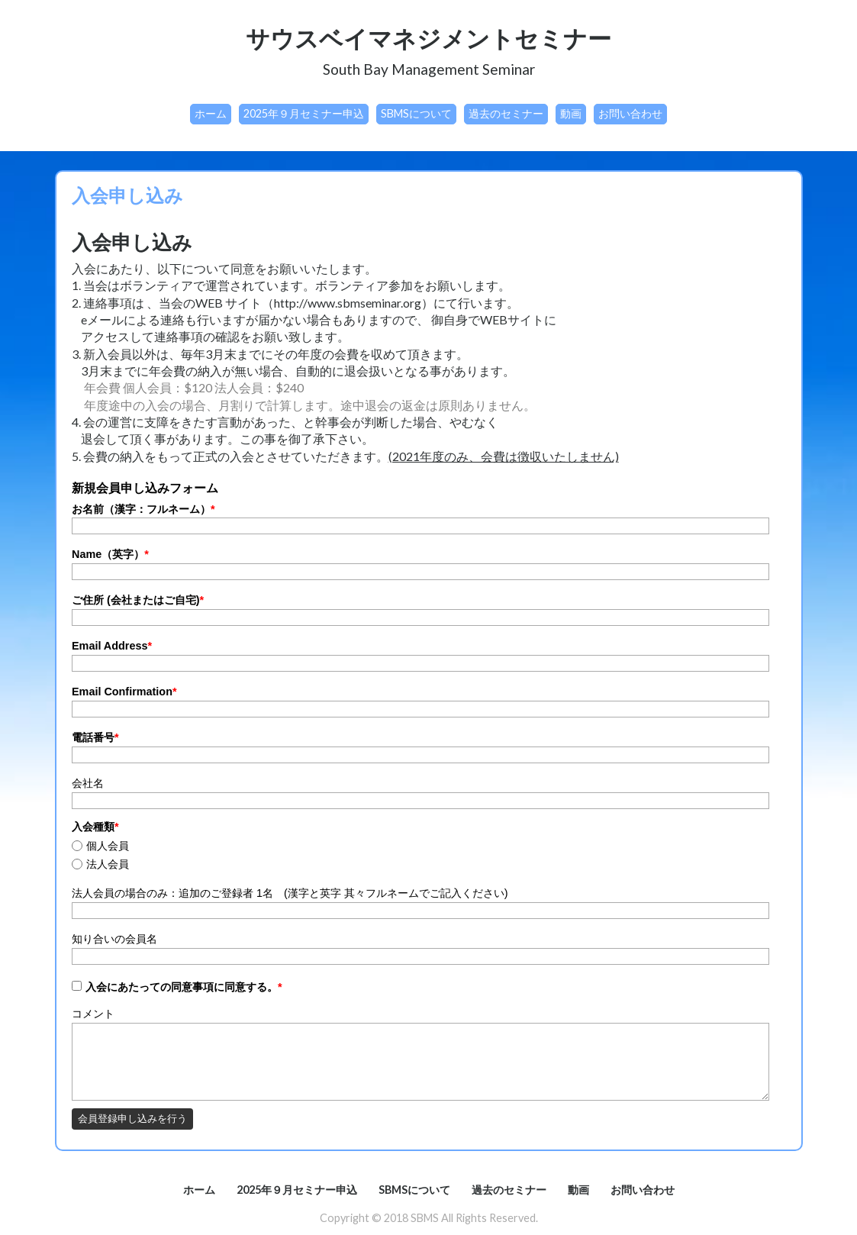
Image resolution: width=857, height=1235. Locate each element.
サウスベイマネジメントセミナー (428, 38)
